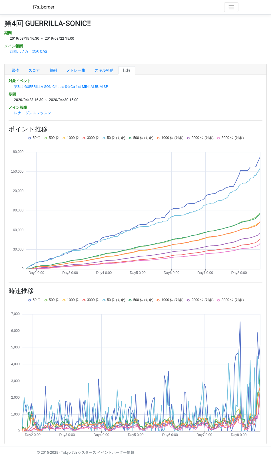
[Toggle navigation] (231, 7)
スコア (34, 70)
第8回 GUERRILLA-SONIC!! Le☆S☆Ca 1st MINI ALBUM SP (61, 86)
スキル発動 (104, 70)
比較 (127, 70)
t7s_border (44, 7)
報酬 (53, 70)
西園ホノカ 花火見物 (28, 51)
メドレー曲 (76, 70)
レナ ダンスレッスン (32, 113)
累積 (15, 70)
